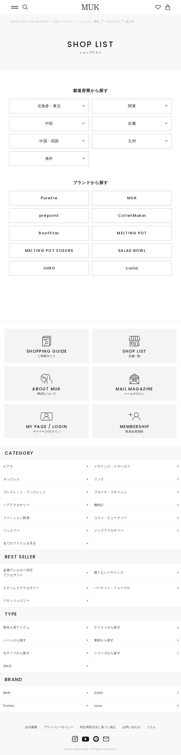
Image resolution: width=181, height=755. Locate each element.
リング (99, 479)
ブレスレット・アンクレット (24, 492)
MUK (132, 198)
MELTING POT (132, 233)
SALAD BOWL (132, 250)
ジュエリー (11, 530)
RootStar (49, 233)
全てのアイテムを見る (19, 543)
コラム (151, 727)
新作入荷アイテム (16, 627)
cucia (132, 268)
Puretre (49, 198)
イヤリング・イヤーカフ (112, 466)
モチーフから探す (16, 653)
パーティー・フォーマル (112, 588)
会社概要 (31, 727)
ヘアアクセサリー (16, 505)
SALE (7, 666)
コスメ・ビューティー (110, 518)
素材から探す (104, 640)
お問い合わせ (131, 727)
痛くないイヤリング (109, 572)
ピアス (8, 466)
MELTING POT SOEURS (49, 250)
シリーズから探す (107, 653)
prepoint (49, 215)
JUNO (49, 268)
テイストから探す (107, 627)
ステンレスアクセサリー (21, 588)
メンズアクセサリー (109, 530)
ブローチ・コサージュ (110, 492)
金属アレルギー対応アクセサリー (18, 572)
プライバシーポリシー (59, 727)
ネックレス (11, 479)
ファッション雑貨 (16, 518)
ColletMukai (132, 215)
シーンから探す (14, 640)
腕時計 (99, 505)
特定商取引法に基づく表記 (98, 727)
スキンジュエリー (16, 600)
